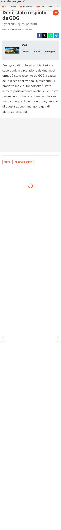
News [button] (40, 6)
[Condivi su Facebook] (39, 35)
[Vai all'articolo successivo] (3, 337)
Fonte (7, 162)
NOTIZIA (5, 29)
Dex (24, 45)
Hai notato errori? (23, 162)
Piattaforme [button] (9, 6)
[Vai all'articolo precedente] (58, 337)
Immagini (50, 51)
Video (50, 6)
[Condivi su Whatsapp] (50, 35)
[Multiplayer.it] (13, 1)
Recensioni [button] (26, 6)
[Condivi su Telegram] (56, 35)
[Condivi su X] (44, 35)
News (26, 51)
